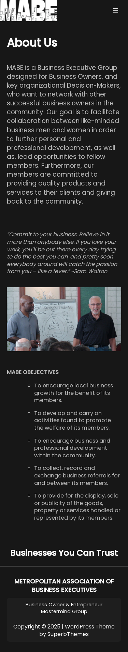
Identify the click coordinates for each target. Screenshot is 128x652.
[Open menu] (116, 10)
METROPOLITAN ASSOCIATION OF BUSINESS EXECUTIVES (64, 585)
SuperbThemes (68, 634)
